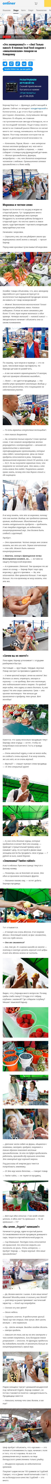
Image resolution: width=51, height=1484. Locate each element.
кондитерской (38, 108)
